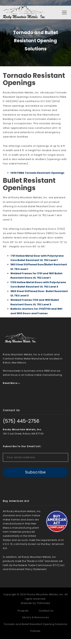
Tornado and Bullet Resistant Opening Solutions (35, 624)
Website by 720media (35, 603)
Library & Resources (35, 617)
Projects (23, 610)
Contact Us (46, 610)
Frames (35, 631)
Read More (10, 383)
